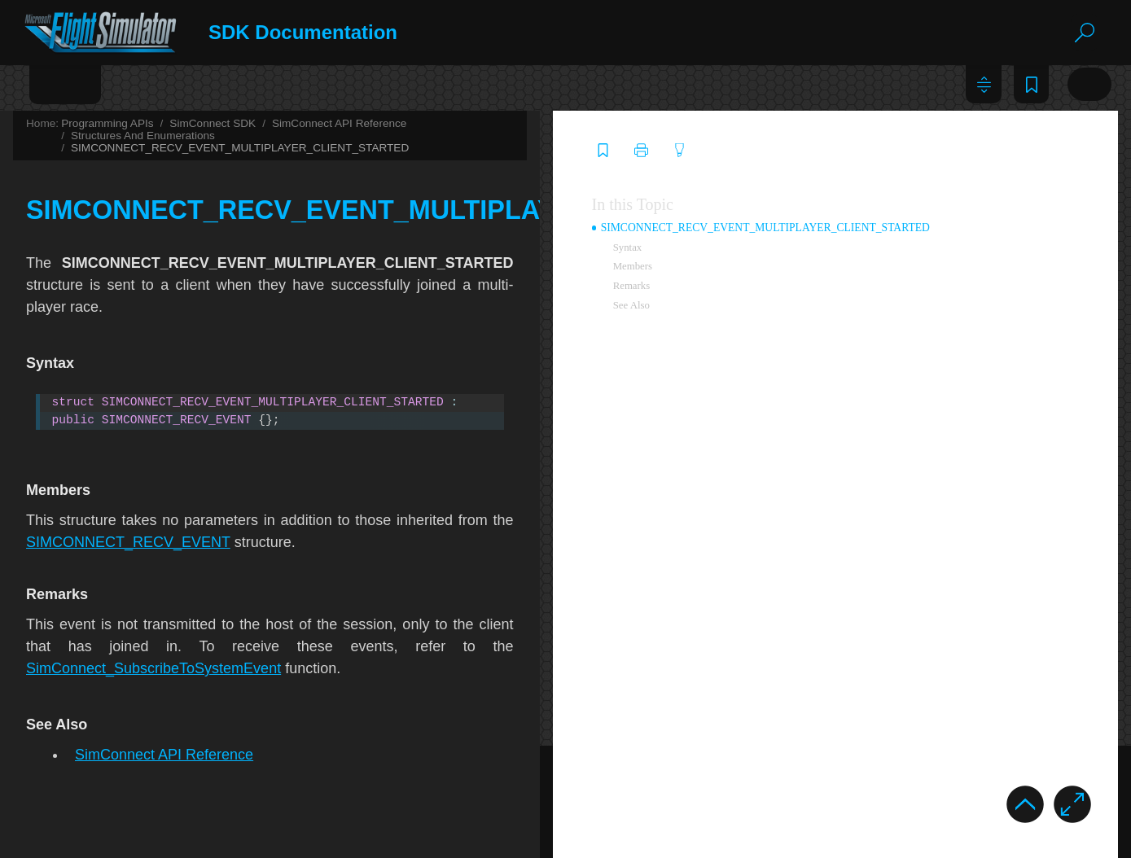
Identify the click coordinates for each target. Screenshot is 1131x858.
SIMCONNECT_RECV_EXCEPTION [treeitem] (169, 250)
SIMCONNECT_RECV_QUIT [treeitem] (152, 493)
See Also (949, 298)
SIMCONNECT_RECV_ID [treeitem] (145, 360)
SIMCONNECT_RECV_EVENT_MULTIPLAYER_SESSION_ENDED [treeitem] (239, 161)
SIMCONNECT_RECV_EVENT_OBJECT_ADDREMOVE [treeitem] (215, 183)
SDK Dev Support (404, 840)
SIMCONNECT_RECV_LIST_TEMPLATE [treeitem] (180, 426)
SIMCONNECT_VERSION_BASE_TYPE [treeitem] (178, 758)
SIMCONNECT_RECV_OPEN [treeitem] (154, 471)
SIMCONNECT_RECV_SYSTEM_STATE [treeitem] (178, 604)
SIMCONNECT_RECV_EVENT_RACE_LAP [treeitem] (186, 228)
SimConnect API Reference (600, 123)
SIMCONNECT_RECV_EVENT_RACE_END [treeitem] (187, 206)
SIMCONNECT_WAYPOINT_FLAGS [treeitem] (169, 780)
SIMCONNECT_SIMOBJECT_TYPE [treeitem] (167, 670)
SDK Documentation (336, 32)
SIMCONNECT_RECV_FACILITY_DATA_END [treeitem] (193, 316)
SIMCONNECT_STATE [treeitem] (139, 692)
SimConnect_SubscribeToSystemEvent (717, 612)
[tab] (56, 89)
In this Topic (950, 198)
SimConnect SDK (473, 123)
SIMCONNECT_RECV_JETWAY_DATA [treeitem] (176, 404)
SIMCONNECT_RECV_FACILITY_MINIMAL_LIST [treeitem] (203, 338)
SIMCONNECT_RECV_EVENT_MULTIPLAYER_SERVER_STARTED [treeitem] (243, 139)
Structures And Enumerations (755, 123)
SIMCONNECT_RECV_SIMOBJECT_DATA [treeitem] (184, 537)
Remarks (949, 279)
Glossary (218, 83)
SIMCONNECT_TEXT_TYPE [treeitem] (152, 736)
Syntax (945, 241)
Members (950, 259)
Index (138, 83)
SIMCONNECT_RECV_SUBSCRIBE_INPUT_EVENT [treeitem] (206, 582)
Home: (303, 123)
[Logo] (115, 33)
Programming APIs (368, 123)
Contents (56, 83)
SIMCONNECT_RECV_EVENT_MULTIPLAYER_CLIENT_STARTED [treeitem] (254, 117)
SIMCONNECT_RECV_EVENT (389, 508)
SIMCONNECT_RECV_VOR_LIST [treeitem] (165, 626)
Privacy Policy (248, 840)
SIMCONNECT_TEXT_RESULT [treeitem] (158, 714)
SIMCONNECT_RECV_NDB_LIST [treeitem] (165, 449)
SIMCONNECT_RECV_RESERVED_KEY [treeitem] (180, 515)
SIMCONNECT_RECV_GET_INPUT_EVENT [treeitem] (187, 382)
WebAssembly (85, 803)
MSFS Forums (567, 840)
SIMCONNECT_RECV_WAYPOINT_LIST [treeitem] (180, 648)
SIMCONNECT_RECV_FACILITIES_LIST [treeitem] (181, 272)
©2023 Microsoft (94, 840)
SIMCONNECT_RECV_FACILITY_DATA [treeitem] (179, 294)
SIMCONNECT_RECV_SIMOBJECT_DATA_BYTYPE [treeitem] (207, 560)
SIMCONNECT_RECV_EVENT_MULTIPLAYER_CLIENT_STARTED (500, 135)
